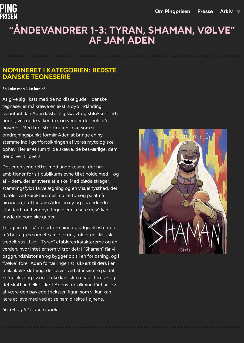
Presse (205, 11)
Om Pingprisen (172, 11)
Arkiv (226, 11)
